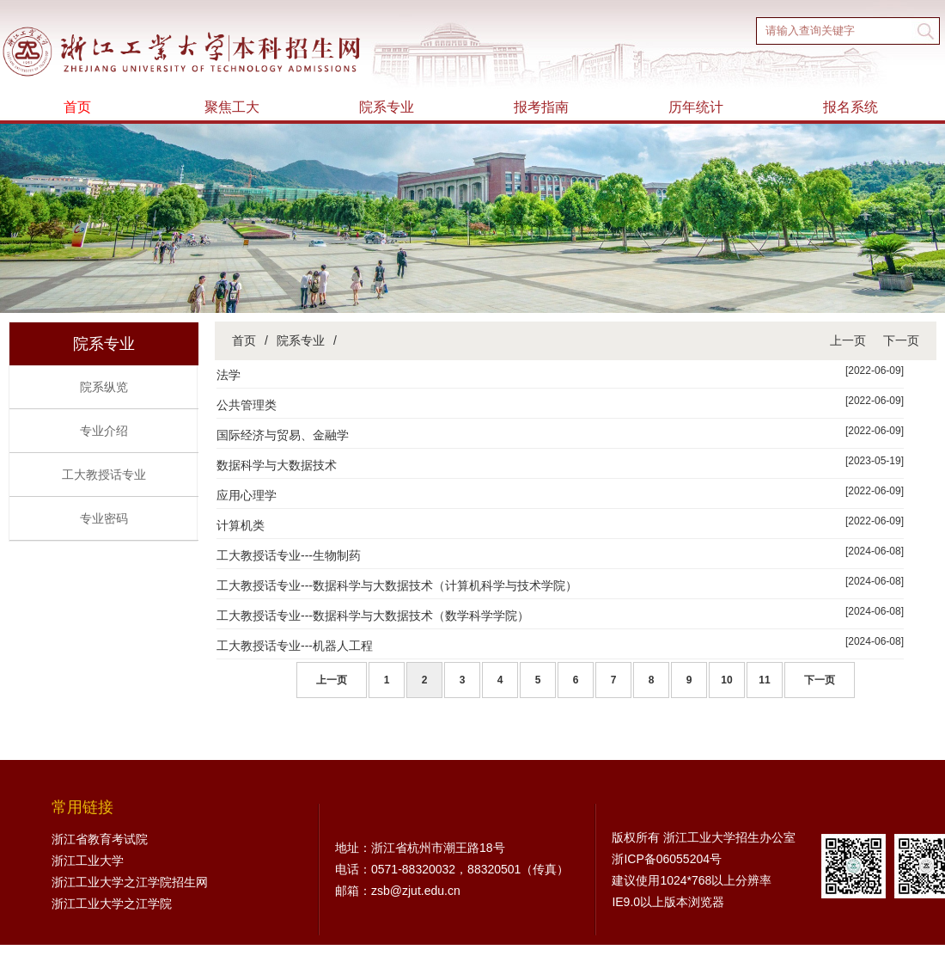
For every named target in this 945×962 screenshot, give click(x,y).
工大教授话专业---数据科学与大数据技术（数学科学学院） (372, 615)
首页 (77, 107)
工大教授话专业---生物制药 (288, 555)
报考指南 (541, 107)
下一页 (901, 340)
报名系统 (850, 107)
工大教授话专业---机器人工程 (294, 646)
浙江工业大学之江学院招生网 (130, 882)
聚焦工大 (231, 107)
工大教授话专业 (104, 474)
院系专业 (386, 107)
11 (764, 680)
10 (726, 680)
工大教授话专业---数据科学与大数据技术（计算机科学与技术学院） (396, 585)
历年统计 (695, 107)
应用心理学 (246, 495)
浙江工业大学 (88, 860)
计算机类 (240, 525)
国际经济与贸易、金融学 (282, 435)
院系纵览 (104, 387)
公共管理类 (246, 405)
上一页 (848, 340)
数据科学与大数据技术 (276, 465)
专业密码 (104, 518)
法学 (228, 375)
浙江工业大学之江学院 (112, 903)
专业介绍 (104, 431)
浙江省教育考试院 (100, 839)
